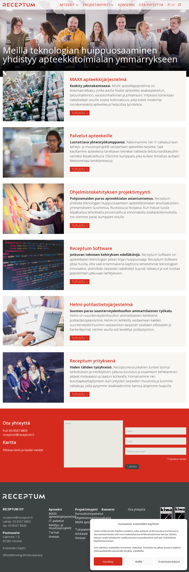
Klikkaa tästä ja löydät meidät (23, 450)
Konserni (126, 5)
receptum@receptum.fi (18, 435)
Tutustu (78, 113)
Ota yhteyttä (151, 5)
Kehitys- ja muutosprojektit (60, 526)
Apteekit (67, 5)
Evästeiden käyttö (14, 548)
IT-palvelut (56, 520)
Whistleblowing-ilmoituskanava (22, 555)
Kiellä (138, 561)
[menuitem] (69, 5)
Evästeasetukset (169, 561)
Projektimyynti (96, 5)
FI (169, 4)
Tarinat (54, 532)
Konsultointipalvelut (89, 513)
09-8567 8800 (18, 431)
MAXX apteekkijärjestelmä (62, 515)
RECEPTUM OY (13, 509)
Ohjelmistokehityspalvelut (93, 517)
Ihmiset (54, 536)
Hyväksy (108, 561)
